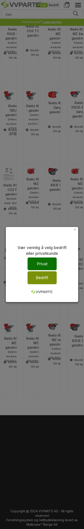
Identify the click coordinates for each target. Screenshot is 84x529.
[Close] (74, 229)
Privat (42, 263)
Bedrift (42, 277)
